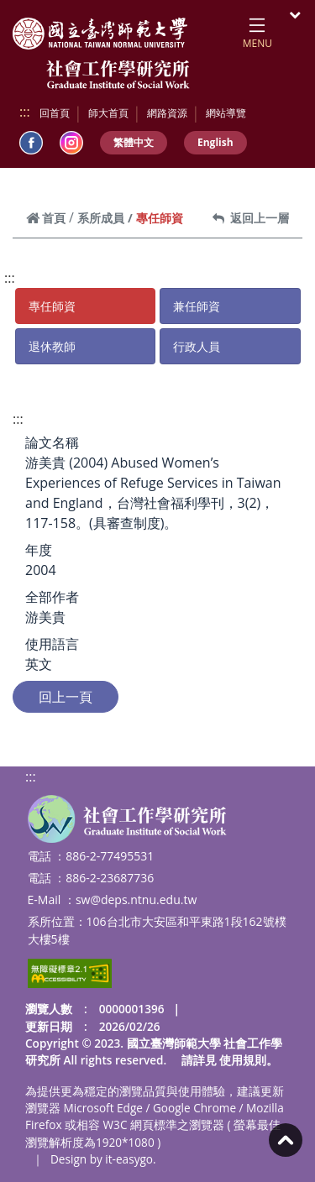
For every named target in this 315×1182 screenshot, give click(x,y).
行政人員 (196, 346)
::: (24, 111)
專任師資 (52, 306)
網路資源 (167, 113)
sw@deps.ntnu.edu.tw (136, 899)
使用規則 (242, 1060)
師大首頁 (108, 113)
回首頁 (54, 113)
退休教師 (52, 346)
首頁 (46, 218)
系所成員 (100, 218)
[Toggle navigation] (257, 30)
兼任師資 (196, 306)
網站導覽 (226, 113)
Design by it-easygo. (103, 1159)
